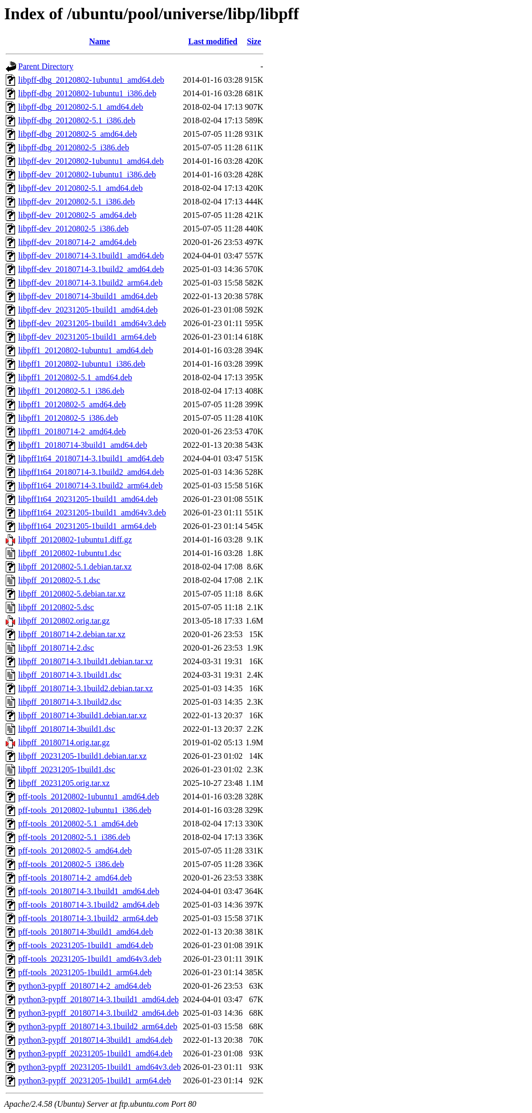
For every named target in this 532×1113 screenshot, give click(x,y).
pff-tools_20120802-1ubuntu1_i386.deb (84, 810)
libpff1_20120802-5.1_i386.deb (71, 390)
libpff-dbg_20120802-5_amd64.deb (77, 134)
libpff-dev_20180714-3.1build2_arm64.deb (90, 282)
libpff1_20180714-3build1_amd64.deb (82, 445)
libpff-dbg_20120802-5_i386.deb (73, 147)
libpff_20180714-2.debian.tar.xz (71, 634)
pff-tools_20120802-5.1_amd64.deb (78, 823)
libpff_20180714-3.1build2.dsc (70, 701)
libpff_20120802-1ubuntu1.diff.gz (75, 539)
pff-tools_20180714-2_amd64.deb (75, 877)
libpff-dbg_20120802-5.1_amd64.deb (80, 106)
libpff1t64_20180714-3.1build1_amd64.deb (91, 458)
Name (99, 41)
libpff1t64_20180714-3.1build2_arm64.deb (90, 485)
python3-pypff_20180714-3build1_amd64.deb (95, 1040)
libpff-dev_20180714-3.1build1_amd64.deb (91, 255)
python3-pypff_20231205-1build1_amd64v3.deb (99, 1067)
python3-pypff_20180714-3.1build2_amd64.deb (98, 1012)
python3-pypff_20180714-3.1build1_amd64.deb (98, 999)
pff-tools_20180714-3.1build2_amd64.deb (88, 904)
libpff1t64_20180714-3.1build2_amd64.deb (91, 472)
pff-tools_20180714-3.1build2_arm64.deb (88, 918)
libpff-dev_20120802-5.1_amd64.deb (80, 188)
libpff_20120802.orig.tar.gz (64, 620)
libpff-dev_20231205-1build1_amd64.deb (88, 309)
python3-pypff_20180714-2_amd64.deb (84, 985)
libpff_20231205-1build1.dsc (66, 769)
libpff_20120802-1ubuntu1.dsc (69, 553)
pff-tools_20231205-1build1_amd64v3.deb (90, 958)
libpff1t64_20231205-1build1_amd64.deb (88, 499)
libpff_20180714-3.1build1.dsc (70, 674)
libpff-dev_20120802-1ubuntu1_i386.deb (87, 174)
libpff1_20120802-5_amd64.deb (72, 404)
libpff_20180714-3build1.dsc (66, 728)
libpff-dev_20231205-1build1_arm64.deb (87, 336)
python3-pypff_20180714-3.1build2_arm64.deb (97, 1026)
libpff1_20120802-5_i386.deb (68, 417)
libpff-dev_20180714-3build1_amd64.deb (88, 296)
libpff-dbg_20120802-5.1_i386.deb (76, 120)
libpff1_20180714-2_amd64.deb (72, 431)
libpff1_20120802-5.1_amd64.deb (75, 377)
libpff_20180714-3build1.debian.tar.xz (82, 715)
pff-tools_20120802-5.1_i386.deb (74, 837)
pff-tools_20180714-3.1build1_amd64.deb (88, 891)
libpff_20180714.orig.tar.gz (64, 742)
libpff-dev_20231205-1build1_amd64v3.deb (92, 323)
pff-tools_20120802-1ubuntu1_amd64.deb (88, 796)
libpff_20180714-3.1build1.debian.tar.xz (85, 661)
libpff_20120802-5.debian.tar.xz (71, 593)
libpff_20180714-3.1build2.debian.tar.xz (85, 688)
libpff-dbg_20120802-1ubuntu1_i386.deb (87, 93)
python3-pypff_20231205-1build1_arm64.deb (94, 1080)
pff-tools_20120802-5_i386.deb (71, 864)
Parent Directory (45, 66)
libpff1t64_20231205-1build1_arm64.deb (87, 526)
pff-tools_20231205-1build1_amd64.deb (85, 945)
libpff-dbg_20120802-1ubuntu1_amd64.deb (91, 79)
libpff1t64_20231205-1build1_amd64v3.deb (92, 512)
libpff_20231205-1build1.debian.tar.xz (82, 756)
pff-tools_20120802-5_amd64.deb (75, 850)
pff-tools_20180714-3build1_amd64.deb (85, 931)
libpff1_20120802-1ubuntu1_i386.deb (81, 363)
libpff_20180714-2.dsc (56, 647)
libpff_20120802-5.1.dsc (59, 580)
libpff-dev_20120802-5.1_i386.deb (76, 201)
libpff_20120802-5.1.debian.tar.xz (74, 566)
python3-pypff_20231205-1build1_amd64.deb (95, 1053)
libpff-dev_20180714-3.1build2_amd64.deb (91, 269)
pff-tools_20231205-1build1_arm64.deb (85, 972)
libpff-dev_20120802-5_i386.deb (73, 228)
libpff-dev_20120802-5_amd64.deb (77, 215)
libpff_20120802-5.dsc (56, 607)
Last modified (212, 41)
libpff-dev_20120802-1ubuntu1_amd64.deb (91, 161)
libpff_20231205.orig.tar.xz (64, 783)
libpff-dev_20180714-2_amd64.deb (77, 242)
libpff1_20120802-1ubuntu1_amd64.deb (85, 350)
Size (254, 41)
